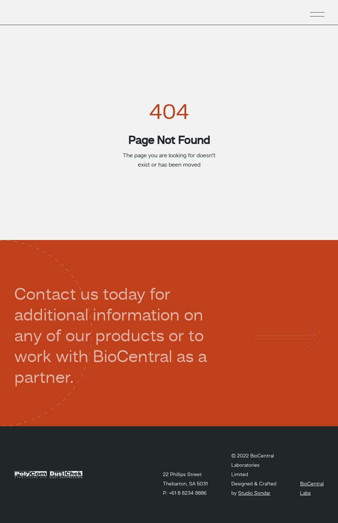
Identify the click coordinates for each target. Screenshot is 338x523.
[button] (317, 12)
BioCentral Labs (312, 488)
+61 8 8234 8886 (188, 493)
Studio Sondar (254, 493)
